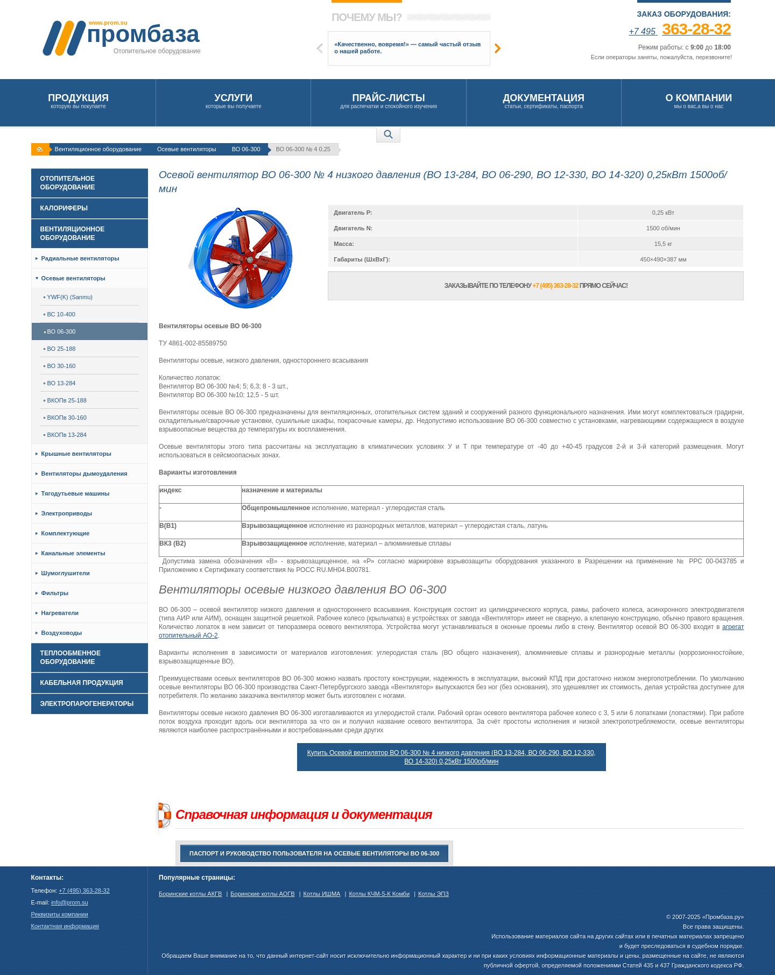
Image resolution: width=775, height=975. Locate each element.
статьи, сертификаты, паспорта (544, 101)
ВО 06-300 (246, 149)
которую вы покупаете (78, 101)
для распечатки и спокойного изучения (388, 101)
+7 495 (680, 31)
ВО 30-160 (60, 366)
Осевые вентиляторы (186, 149)
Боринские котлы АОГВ (262, 894)
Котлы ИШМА (322, 894)
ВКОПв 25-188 (65, 400)
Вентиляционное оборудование (98, 149)
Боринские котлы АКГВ (190, 894)
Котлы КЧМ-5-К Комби (379, 894)
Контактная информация (65, 926)
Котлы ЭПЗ (433, 894)
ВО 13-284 (60, 383)
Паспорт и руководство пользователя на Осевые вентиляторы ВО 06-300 (314, 853)
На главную (41, 149)
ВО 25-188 (60, 348)
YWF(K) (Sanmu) (68, 297)
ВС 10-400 (59, 314)
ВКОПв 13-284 (65, 435)
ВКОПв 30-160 (65, 417)
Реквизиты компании (59, 914)
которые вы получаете (233, 101)
